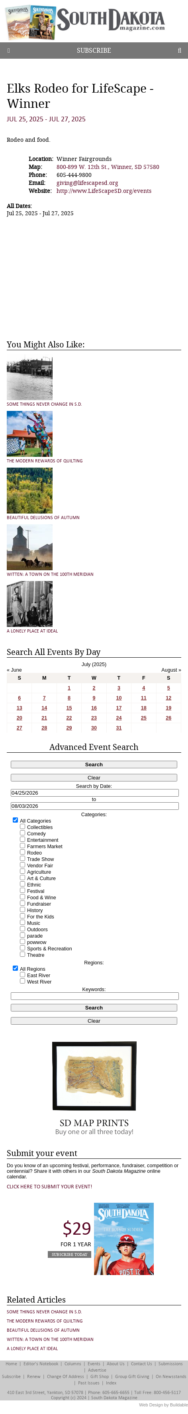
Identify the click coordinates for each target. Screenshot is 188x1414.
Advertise (97, 1370)
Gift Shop (99, 1376)
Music (33, 923)
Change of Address (65, 1376)
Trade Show (40, 859)
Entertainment (42, 840)
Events (94, 1363)
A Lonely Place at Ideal (32, 631)
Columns (73, 1363)
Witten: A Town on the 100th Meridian (50, 574)
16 (94, 708)
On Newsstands (171, 1376)
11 (144, 698)
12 (168, 698)
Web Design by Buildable (163, 1404)
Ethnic (34, 885)
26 (168, 718)
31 (118, 728)
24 (118, 718)
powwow (36, 942)
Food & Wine (41, 897)
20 (19, 718)
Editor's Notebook (41, 1363)
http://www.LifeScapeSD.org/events (104, 190)
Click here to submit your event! (49, 1187)
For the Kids (40, 917)
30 (94, 728)
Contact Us (141, 1363)
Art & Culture (41, 878)
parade (35, 936)
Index (111, 1383)
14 (44, 708)
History (35, 910)
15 (69, 708)
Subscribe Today (69, 1254)
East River (38, 975)
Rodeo (34, 853)
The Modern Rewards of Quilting (45, 461)
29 (69, 728)
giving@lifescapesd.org (87, 182)
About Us (116, 1363)
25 (144, 718)
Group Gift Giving (132, 1376)
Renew (34, 1376)
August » (171, 670)
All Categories (35, 821)
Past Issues (89, 1383)
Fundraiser (39, 904)
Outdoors (37, 929)
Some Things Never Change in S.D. (44, 404)
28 (44, 728)
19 (168, 708)
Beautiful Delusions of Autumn (43, 517)
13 (19, 708)
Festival (35, 891)
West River (39, 982)
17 (118, 708)
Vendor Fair (40, 866)
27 (19, 728)
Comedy (36, 834)
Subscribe (94, 50)
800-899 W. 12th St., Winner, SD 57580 (108, 167)
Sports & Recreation (49, 949)
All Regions (32, 969)
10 (118, 698)
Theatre (35, 955)
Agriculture (39, 872)
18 (144, 708)
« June (14, 670)
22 (69, 718)
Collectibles (40, 827)
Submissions (171, 1363)
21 (44, 718)
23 (94, 718)
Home (11, 1363)
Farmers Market (45, 846)
